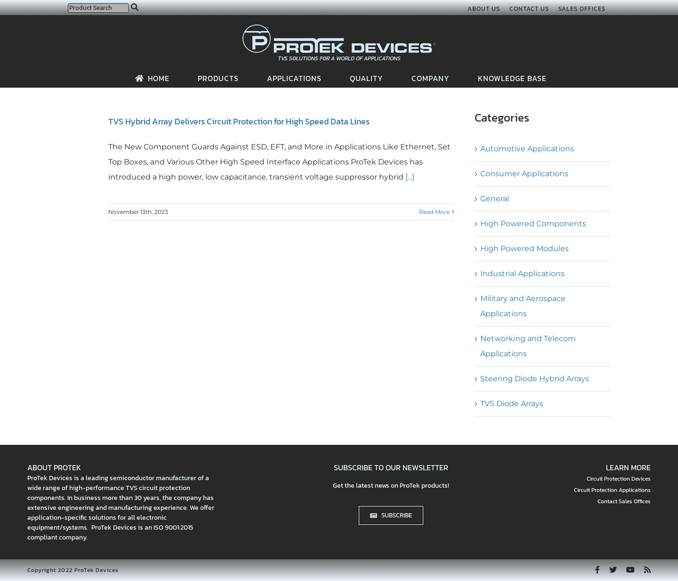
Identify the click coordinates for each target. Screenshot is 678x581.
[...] (409, 176)
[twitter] (613, 569)
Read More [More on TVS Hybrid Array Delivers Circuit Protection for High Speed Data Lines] (434, 211)
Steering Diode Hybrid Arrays (534, 378)
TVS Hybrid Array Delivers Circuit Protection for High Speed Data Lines (239, 121)
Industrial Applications (522, 273)
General (494, 198)
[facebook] (597, 569)
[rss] (647, 569)
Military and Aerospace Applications (522, 306)
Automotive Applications (527, 148)
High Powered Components (533, 223)
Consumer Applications (524, 173)
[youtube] (630, 569)
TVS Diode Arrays (511, 403)
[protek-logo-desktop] (339, 28)
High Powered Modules (524, 248)
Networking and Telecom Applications (528, 346)
